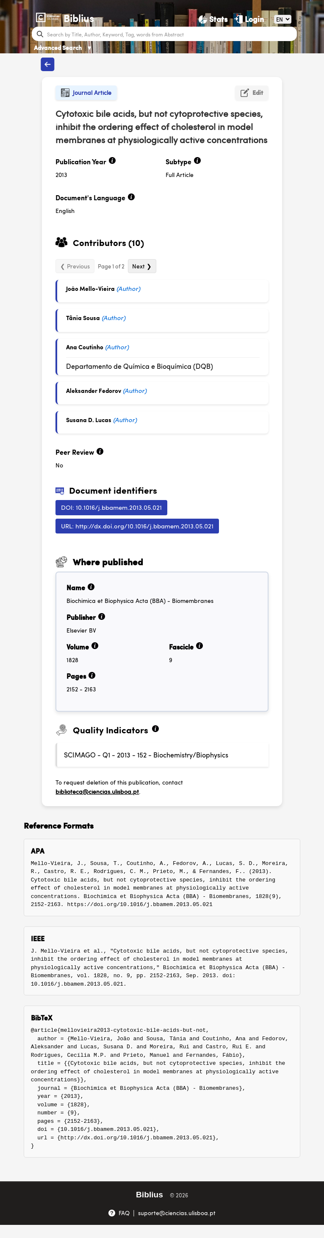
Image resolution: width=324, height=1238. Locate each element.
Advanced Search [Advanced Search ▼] (63, 47)
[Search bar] (171, 34)
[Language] (283, 19)
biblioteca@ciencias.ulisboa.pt (97, 791)
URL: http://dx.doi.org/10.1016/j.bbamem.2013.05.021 (137, 525)
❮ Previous (75, 266)
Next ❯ (142, 266)
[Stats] (213, 19)
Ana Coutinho (84, 347)
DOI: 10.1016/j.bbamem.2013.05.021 (111, 507)
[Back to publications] (48, 64)
